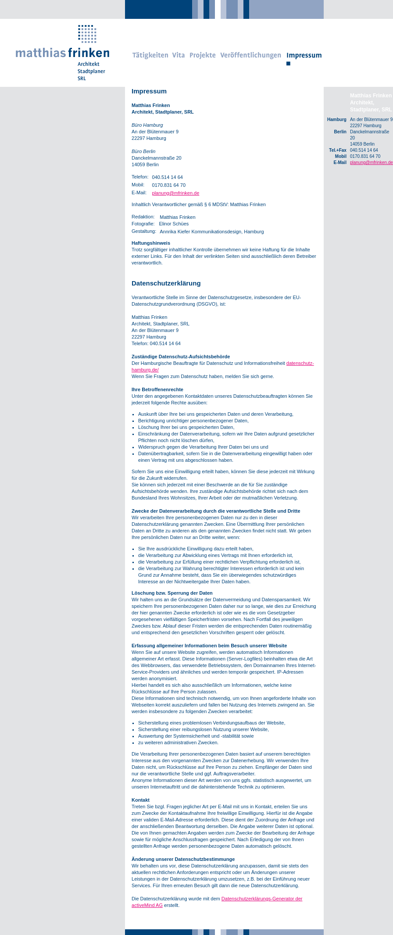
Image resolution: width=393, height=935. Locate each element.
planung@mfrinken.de (176, 193)
